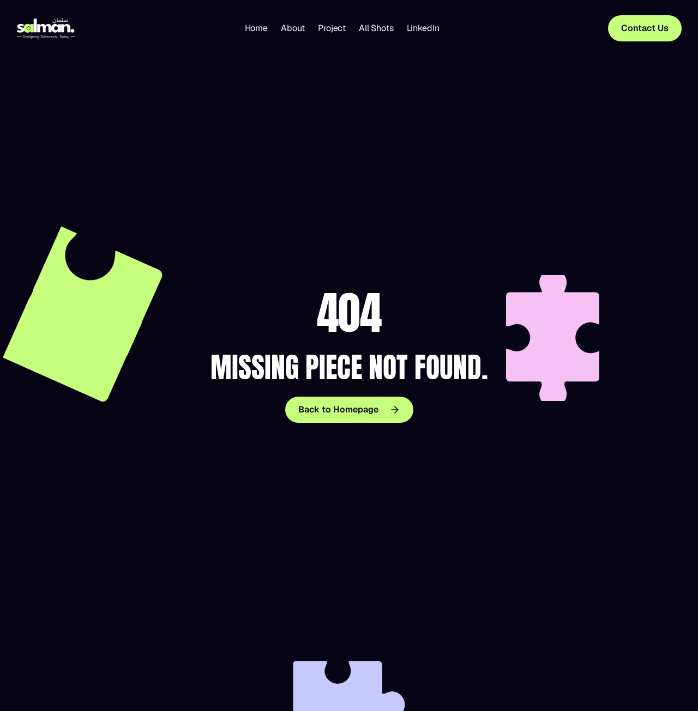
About (293, 28)
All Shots (376, 28)
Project (332, 28)
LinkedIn (423, 28)
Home (256, 28)
